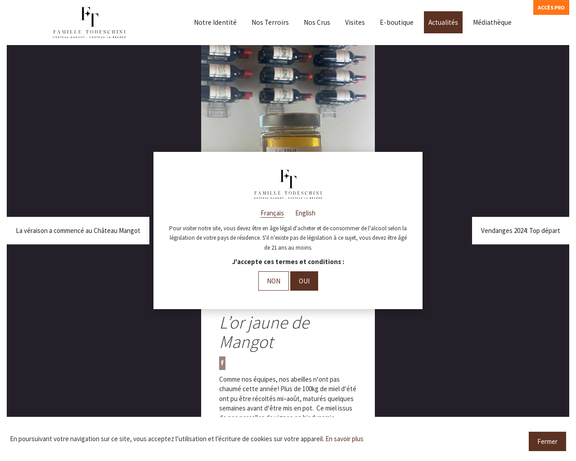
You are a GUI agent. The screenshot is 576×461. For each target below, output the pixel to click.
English (305, 213)
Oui (304, 281)
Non (273, 281)
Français (272, 213)
